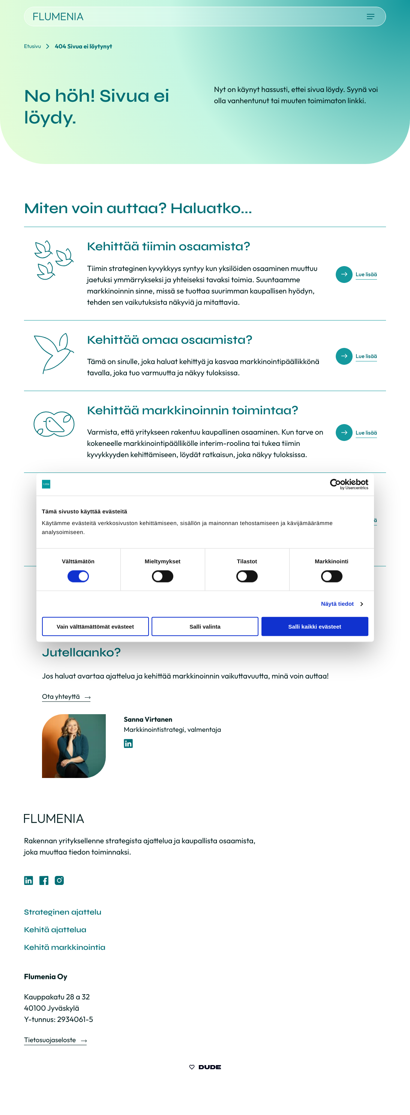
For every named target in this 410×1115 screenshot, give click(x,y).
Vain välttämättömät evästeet (95, 626)
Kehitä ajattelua (60, 932)
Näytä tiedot (337, 603)
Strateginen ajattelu (69, 913)
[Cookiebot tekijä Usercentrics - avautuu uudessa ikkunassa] (335, 484)
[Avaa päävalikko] (371, 16)
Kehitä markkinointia (71, 952)
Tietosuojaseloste (50, 1045)
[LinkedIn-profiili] (128, 743)
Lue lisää (364, 273)
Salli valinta (205, 626)
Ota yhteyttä (61, 696)
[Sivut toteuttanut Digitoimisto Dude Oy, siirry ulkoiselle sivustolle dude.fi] (205, 1074)
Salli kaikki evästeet (314, 626)
